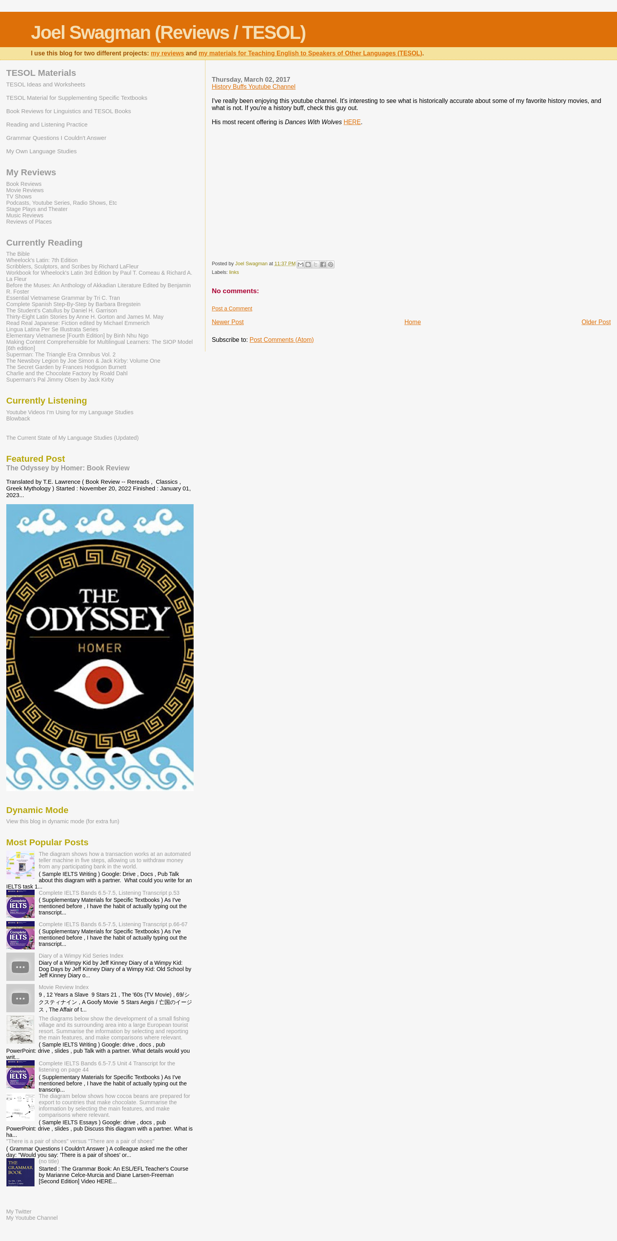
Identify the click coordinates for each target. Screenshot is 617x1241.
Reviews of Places (29, 221)
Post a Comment (232, 308)
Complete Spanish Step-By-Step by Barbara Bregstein (73, 304)
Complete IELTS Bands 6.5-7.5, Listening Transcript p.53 (109, 893)
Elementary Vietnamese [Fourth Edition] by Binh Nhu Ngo (77, 335)
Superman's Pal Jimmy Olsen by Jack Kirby (60, 379)
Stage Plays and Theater (37, 209)
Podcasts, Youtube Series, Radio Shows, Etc (61, 203)
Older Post (596, 322)
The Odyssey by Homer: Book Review (68, 468)
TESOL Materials (41, 73)
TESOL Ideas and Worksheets (45, 84)
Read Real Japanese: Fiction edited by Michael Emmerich (78, 323)
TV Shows (19, 196)
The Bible (18, 254)
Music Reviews (25, 215)
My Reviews (31, 172)
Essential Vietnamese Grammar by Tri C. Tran (63, 298)
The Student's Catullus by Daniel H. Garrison (61, 310)
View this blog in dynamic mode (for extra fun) (63, 821)
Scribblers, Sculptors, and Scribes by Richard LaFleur (72, 266)
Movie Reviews (25, 190)
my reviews (167, 53)
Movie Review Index (64, 987)
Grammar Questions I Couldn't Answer (56, 137)
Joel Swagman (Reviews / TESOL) (168, 32)
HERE (352, 122)
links (234, 272)
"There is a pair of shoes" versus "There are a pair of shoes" (80, 1141)
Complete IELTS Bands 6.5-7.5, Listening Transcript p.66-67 (113, 924)
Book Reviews (24, 184)
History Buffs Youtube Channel (254, 86)
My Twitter (18, 1211)
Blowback (18, 418)
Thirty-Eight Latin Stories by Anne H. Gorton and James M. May (85, 317)
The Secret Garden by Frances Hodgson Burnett (66, 367)
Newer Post (228, 322)
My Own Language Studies (41, 151)
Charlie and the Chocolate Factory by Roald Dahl (66, 373)
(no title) (49, 1161)
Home (413, 322)
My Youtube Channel (32, 1218)
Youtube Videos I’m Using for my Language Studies (69, 412)
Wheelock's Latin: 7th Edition (42, 260)
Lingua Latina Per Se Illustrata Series (52, 329)
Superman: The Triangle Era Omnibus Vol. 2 (61, 354)
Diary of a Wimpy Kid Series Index (81, 956)
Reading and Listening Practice (47, 124)
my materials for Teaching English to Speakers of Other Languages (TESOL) (310, 53)
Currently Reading (44, 243)
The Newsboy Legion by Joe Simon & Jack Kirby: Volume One (83, 361)
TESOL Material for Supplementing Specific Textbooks (77, 97)
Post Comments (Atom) (281, 339)
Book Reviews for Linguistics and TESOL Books (68, 111)
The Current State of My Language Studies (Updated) (72, 438)
